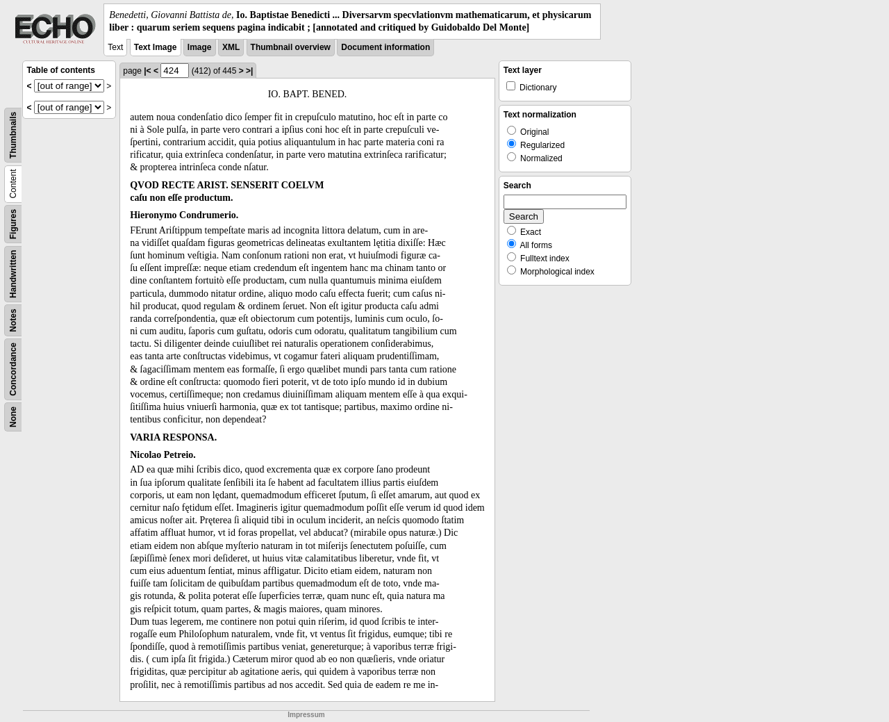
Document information (385, 47)
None (13, 417)
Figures (13, 224)
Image (200, 47)
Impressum (306, 715)
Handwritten (13, 274)
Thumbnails (13, 135)
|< (147, 71)
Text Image (155, 47)
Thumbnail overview (291, 47)
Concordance (13, 369)
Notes (13, 320)
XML (231, 47)
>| (249, 71)
